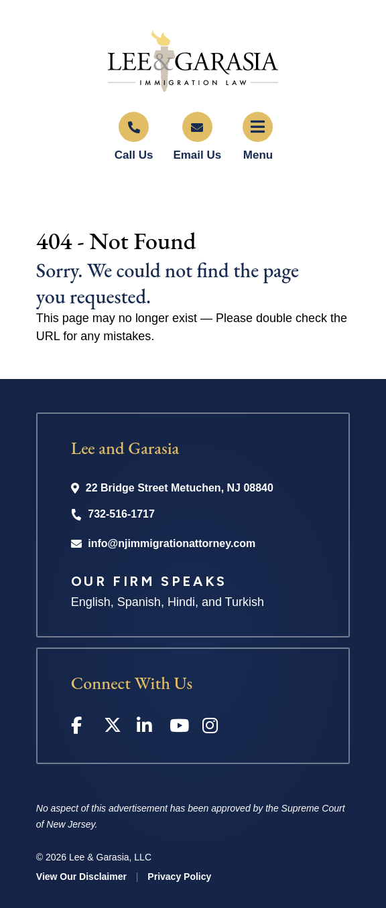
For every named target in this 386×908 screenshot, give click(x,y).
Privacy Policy (179, 876)
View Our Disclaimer (81, 876)
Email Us (197, 155)
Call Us (134, 155)
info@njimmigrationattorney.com (171, 543)
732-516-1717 (121, 514)
